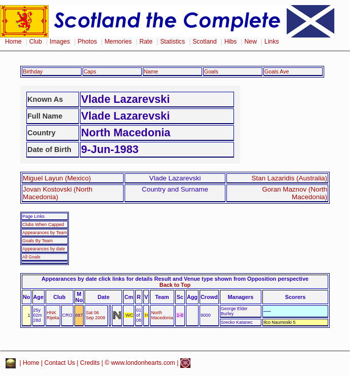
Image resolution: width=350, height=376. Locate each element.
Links (271, 41)
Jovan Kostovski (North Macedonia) (58, 193)
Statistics (172, 41)
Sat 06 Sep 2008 (95, 315)
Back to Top (175, 285)
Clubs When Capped (43, 224)
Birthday (33, 71)
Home (13, 41)
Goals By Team (37, 240)
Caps (90, 71)
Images (60, 41)
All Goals (31, 256)
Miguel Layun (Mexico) (57, 178)
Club (35, 41)
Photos (87, 41)
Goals (211, 71)
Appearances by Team (44, 232)
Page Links (33, 216)
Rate (145, 41)
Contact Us (60, 362)
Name (151, 71)
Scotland (204, 41)
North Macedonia (162, 315)
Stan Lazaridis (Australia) (289, 178)
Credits (90, 362)
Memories (118, 41)
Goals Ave (276, 71)
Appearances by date (43, 248)
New (251, 41)
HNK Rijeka (53, 315)
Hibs (230, 41)
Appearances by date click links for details (97, 279)
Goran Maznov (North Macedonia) (294, 193)
